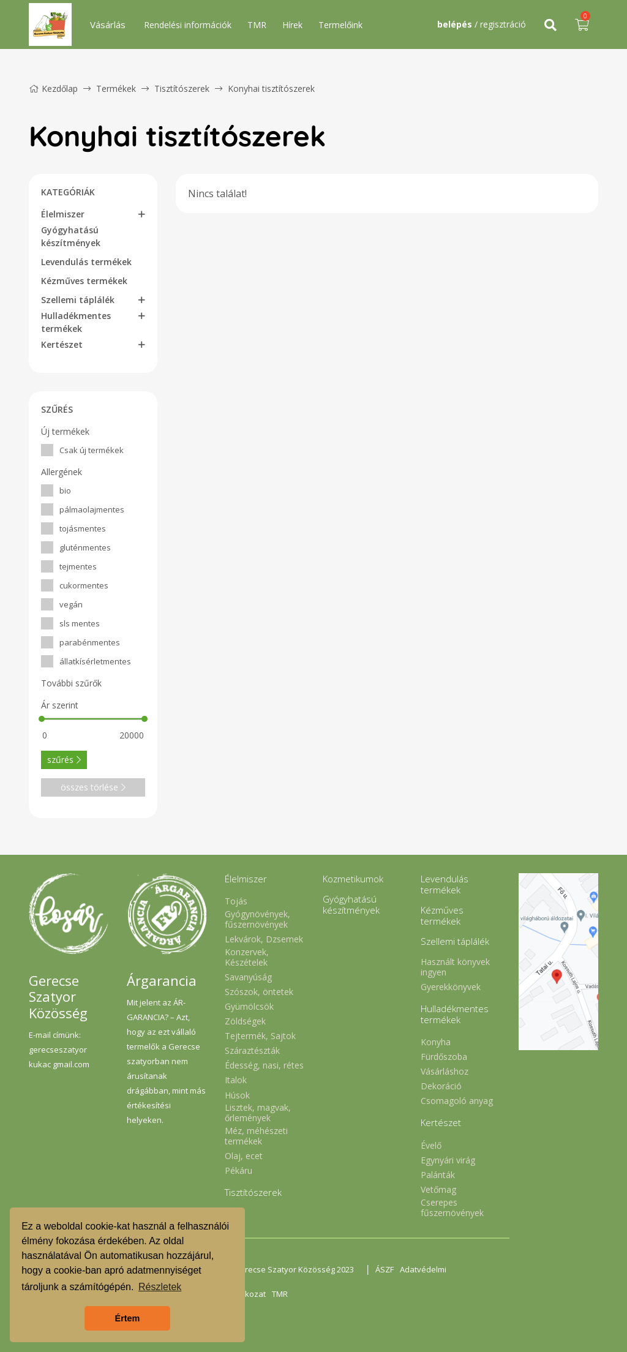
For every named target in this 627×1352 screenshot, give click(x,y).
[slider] (42, 719)
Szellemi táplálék (78, 300)
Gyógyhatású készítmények (70, 236)
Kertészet (62, 344)
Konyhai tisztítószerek (271, 88)
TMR (256, 25)
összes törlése (93, 787)
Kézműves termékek (84, 281)
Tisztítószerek (183, 88)
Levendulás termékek (86, 262)
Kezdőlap (53, 88)
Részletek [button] (159, 1287)
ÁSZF (384, 1269)
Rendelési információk (187, 25)
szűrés (64, 759)
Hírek (292, 25)
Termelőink (340, 25)
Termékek (116, 88)
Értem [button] (127, 1318)
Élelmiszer (62, 214)
